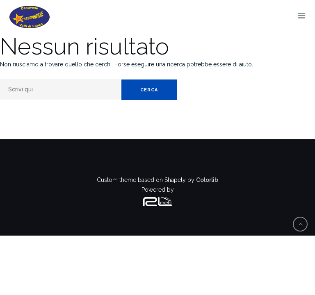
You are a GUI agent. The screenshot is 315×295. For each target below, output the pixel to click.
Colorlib (207, 180)
